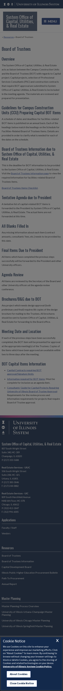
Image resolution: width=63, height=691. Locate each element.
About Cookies (18, 674)
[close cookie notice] (57, 640)
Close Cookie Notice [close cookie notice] (22, 683)
